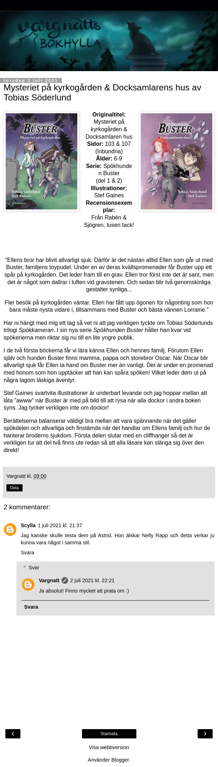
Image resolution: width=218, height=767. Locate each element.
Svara (27, 552)
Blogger (120, 760)
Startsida (109, 733)
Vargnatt (49, 580)
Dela (14, 487)
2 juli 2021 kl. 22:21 (92, 580)
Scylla (28, 525)
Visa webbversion (109, 747)
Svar (34, 567)
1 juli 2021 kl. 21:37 (60, 525)
